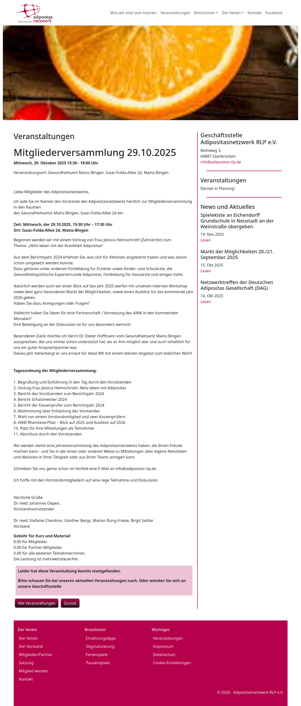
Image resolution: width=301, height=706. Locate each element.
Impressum (163, 646)
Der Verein (28, 638)
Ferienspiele (97, 654)
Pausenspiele (98, 662)
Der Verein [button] (231, 12)
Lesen (206, 240)
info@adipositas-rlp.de (221, 162)
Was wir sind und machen (133, 12)
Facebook (274, 12)
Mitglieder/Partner (36, 654)
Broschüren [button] (204, 12)
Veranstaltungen (175, 12)
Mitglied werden (33, 671)
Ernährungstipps (101, 638)
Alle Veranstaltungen (36, 603)
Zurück (70, 603)
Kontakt (254, 12)
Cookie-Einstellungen (172, 662)
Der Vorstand (31, 646)
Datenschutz (164, 654)
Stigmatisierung (100, 646)
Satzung (26, 662)
